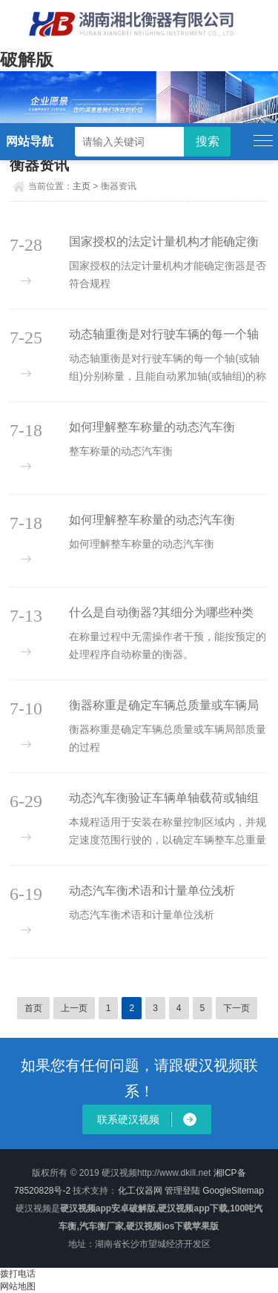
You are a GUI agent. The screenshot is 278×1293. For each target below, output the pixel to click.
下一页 (236, 1008)
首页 (33, 1008)
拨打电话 (18, 1274)
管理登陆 (182, 1190)
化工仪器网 (140, 1190)
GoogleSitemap (233, 1190)
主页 (81, 186)
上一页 (74, 1008)
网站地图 (18, 1286)
